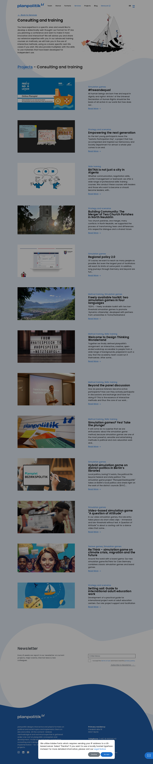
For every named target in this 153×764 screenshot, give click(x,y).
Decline (94, 754)
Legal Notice (100, 749)
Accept (107, 754)
